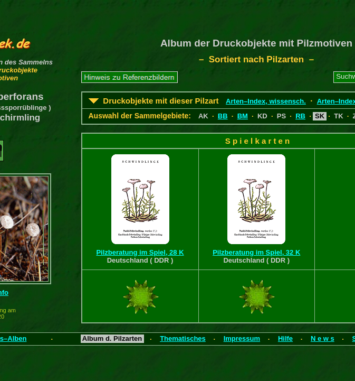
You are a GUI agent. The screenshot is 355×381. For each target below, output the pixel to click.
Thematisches (183, 338)
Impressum (242, 338)
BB (223, 116)
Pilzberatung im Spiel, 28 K (140, 252)
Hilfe (285, 338)
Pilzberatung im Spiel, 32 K (256, 252)
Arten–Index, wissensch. (266, 101)
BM (242, 116)
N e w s (322, 338)
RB (300, 116)
